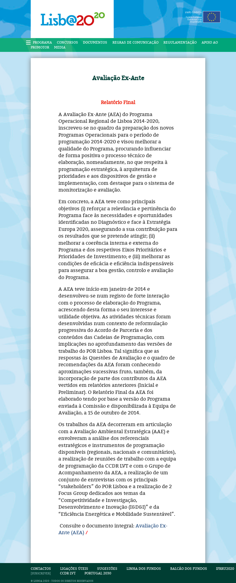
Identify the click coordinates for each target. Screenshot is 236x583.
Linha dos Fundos (144, 568)
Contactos (41, 568)
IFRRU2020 (225, 568)
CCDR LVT (68, 573)
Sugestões (107, 568)
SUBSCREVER (41, 573)
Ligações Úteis (74, 568)
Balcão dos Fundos (188, 568)
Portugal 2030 (98, 573)
